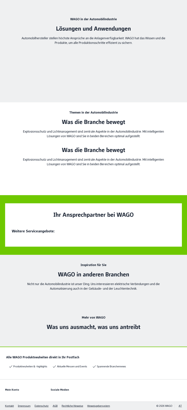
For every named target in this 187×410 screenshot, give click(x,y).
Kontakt (9, 405)
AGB (55, 405)
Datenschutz (42, 405)
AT (180, 405)
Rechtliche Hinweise (72, 405)
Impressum (24, 405)
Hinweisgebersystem (98, 405)
